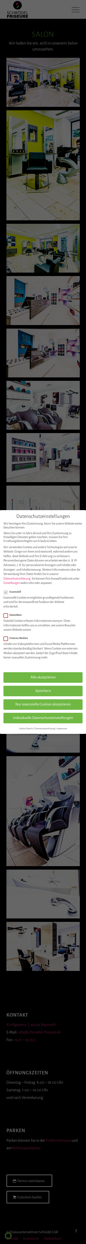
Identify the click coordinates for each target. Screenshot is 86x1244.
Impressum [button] (62, 728)
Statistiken (14, 615)
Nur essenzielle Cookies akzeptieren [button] (43, 704)
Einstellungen (11, 583)
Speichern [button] (43, 691)
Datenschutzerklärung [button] (45, 728)
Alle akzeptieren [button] (43, 677)
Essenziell (14, 592)
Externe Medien (17, 638)
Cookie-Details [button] (26, 728)
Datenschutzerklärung (17, 578)
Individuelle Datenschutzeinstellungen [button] (43, 718)
